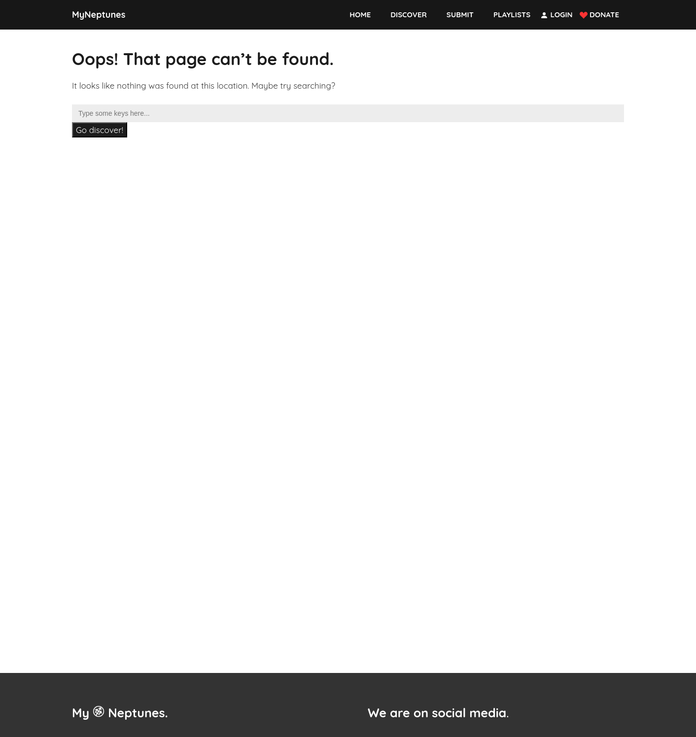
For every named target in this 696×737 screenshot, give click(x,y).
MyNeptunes (98, 14)
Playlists (511, 14)
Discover (408, 14)
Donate (599, 14)
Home (360, 14)
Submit (460, 14)
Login (556, 14)
